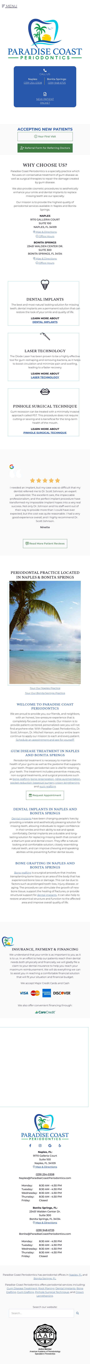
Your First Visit (45, 136)
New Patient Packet (45, 98)
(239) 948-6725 (57, 82)
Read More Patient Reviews (45, 543)
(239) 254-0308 (33, 82)
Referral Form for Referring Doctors (45, 147)
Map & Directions (45, 232)
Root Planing (46, 1288)
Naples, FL (75, 1274)
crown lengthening (67, 782)
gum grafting (47, 786)
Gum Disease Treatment (22, 1288)
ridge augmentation (67, 779)
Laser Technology (45, 377)
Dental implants (21, 818)
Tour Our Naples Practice (45, 688)
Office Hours (45, 236)
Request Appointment (45, 795)
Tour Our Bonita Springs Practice (45, 693)
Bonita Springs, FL (45, 1278)
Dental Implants (45, 322)
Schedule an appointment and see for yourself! (45, 739)
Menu (9, 6)
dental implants (47, 895)
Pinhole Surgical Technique (45, 432)
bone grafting (21, 779)
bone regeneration (42, 779)
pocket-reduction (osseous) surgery (32, 782)
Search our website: (45, 1307)
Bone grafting (22, 872)
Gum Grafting (25, 1292)
